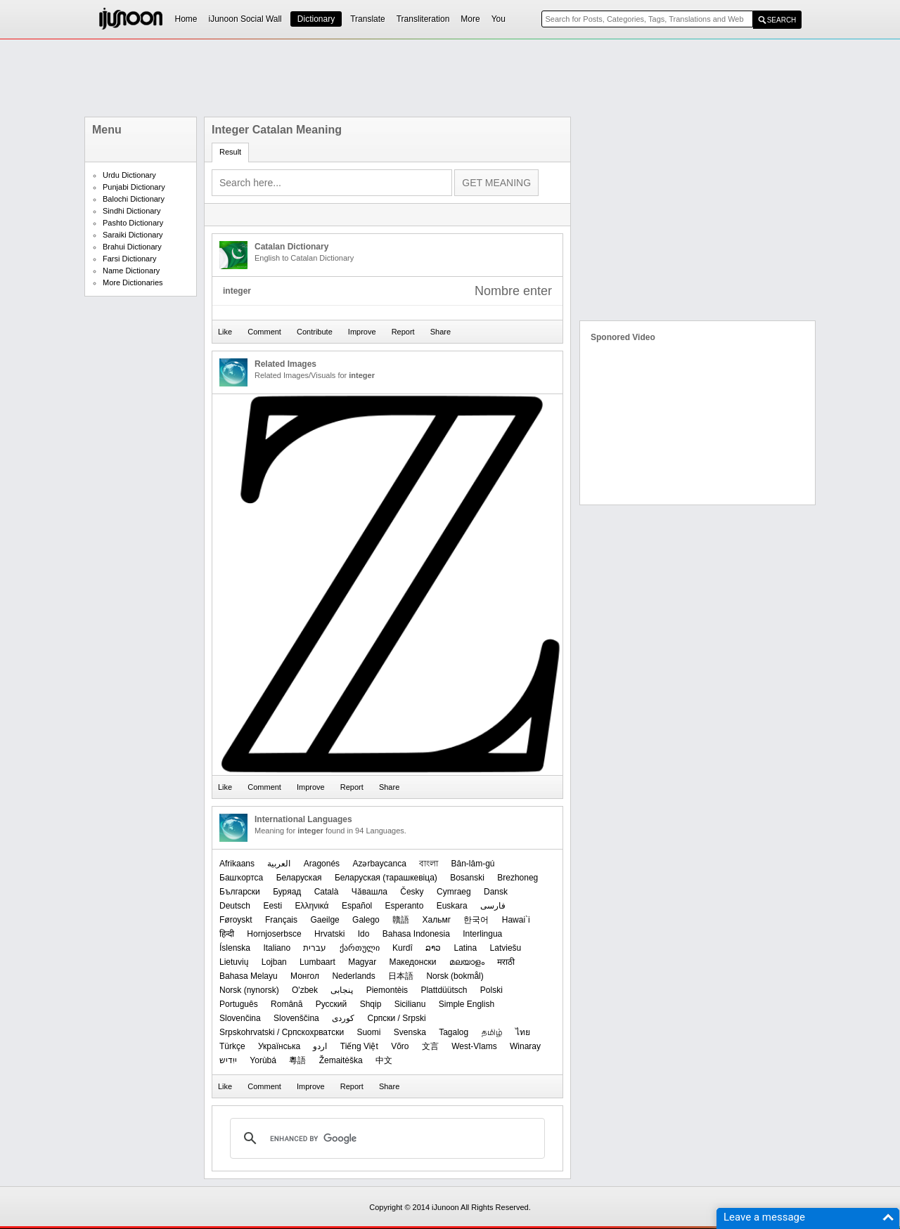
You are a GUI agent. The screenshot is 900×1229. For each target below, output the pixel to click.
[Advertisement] (450, 78)
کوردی (343, 1018)
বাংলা (428, 864)
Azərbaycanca (379, 864)
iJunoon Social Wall (245, 19)
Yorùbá (263, 1060)
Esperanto (404, 906)
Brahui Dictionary (132, 246)
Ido (364, 934)
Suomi (368, 1032)
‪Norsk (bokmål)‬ (454, 976)
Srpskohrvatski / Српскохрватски (281, 1032)
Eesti (272, 906)
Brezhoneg (517, 878)
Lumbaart (317, 962)
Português (238, 1004)
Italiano (276, 948)
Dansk (496, 892)
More (470, 19)
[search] (385, 1138)
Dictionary (316, 19)
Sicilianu (410, 1004)
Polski (491, 990)
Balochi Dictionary (134, 199)
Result (230, 152)
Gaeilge (324, 920)
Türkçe (232, 1046)
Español (357, 906)
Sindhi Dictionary (132, 211)
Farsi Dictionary (129, 258)
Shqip (371, 1004)
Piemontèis (387, 990)
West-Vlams (473, 1046)
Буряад (287, 892)
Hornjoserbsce (274, 934)
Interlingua (482, 934)
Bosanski (467, 878)
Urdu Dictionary (129, 175)
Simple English (466, 1004)
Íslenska (234, 948)
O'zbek (305, 990)
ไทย (522, 1032)
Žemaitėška (341, 1060)
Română (286, 1004)
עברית (314, 948)
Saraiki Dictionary (133, 234)
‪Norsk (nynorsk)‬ (249, 990)
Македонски (413, 962)
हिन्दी (226, 934)
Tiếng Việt (359, 1046)
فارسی (493, 906)
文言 (430, 1046)
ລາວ (433, 948)
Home (186, 19)
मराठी (506, 962)
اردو (320, 1046)
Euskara (452, 906)
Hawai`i (516, 920)
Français (281, 920)
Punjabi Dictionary (134, 187)
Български (239, 892)
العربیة (278, 864)
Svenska (410, 1032)
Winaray (525, 1046)
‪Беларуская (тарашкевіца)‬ (386, 878)
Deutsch (234, 906)
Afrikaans (237, 864)
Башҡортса (241, 878)
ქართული (360, 948)
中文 (383, 1060)
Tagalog (453, 1032)
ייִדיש (228, 1060)
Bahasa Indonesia (416, 934)
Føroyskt (235, 920)
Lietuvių (233, 962)
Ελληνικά (311, 906)
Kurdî (402, 948)
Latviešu (506, 948)
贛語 (400, 920)
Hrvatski (329, 934)
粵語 (297, 1060)
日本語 (400, 976)
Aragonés (322, 864)
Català (326, 892)
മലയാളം (466, 962)
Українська (279, 1046)
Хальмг (436, 920)
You (498, 19)
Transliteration (423, 19)
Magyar (362, 962)
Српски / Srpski (396, 1018)
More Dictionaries (133, 282)
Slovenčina (240, 1018)
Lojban (274, 962)
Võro (400, 1046)
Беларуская (299, 878)
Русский (331, 1004)
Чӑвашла (369, 892)
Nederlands (353, 976)
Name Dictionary (131, 270)
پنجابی (341, 990)
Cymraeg (454, 892)
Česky (411, 892)
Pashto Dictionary (133, 223)
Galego (366, 920)
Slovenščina (296, 1018)
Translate (367, 19)
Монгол (304, 976)
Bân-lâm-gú (473, 864)
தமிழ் (492, 1032)
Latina (465, 948)
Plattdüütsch (443, 990)
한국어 (476, 920)
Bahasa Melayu (248, 976)
